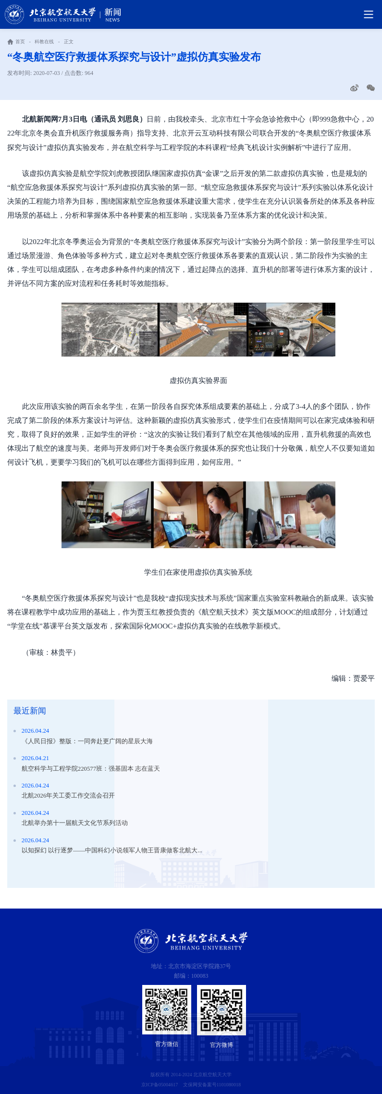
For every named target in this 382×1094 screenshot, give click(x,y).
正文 (69, 41)
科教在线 (44, 41)
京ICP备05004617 (159, 1084)
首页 (20, 41)
